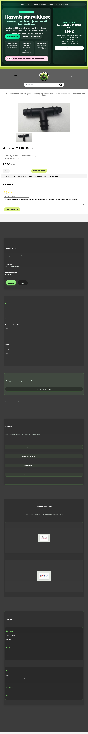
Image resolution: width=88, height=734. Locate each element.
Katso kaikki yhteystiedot (44, 391)
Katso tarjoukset (12, 36)
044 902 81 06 (8, 356)
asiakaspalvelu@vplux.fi (12, 268)
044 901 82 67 (9, 276)
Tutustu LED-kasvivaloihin (31, 36)
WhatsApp (11, 285)
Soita (22, 285)
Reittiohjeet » (9, 649)
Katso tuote (69, 48)
